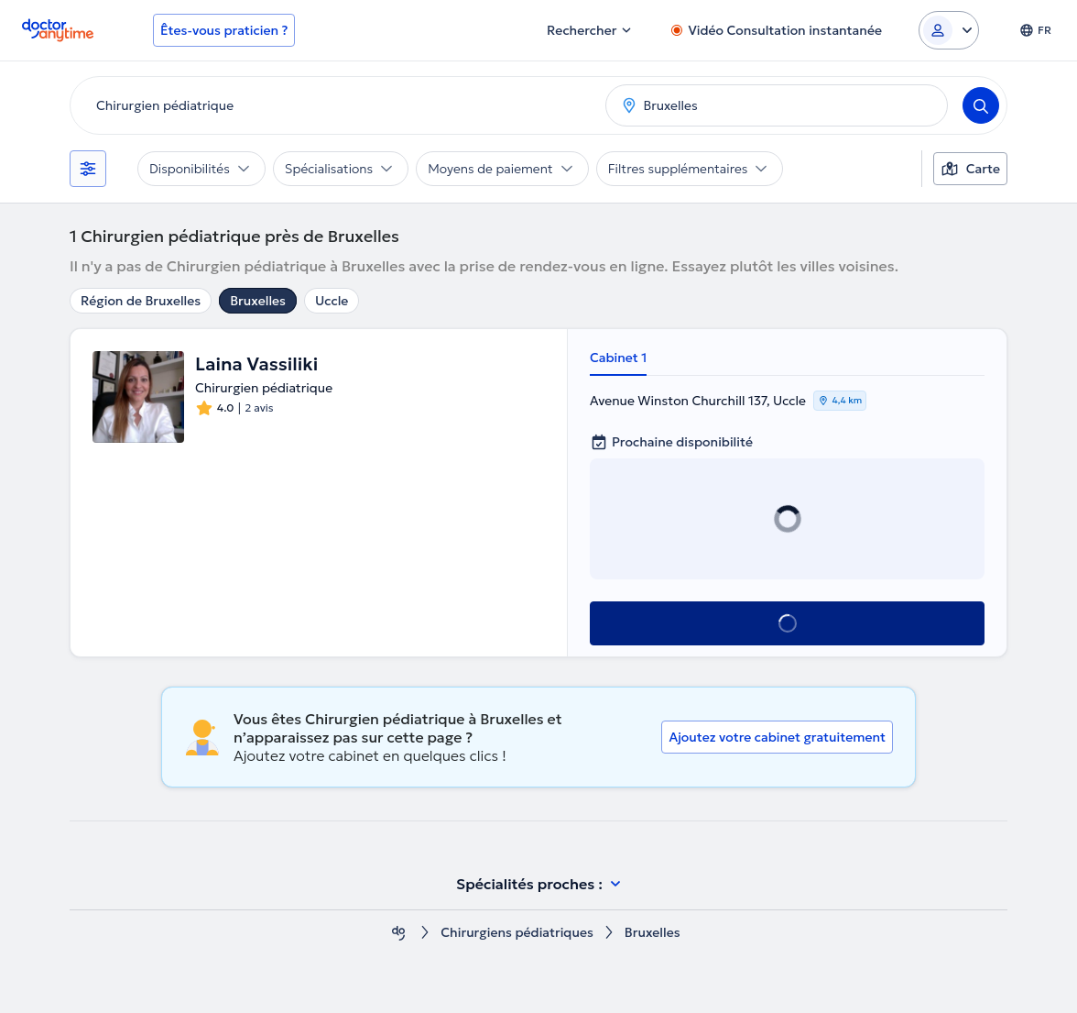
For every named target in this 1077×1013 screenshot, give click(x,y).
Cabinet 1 (618, 357)
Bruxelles (258, 300)
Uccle (331, 300)
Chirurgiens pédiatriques (517, 933)
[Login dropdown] (949, 30)
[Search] (981, 105)
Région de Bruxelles (141, 300)
